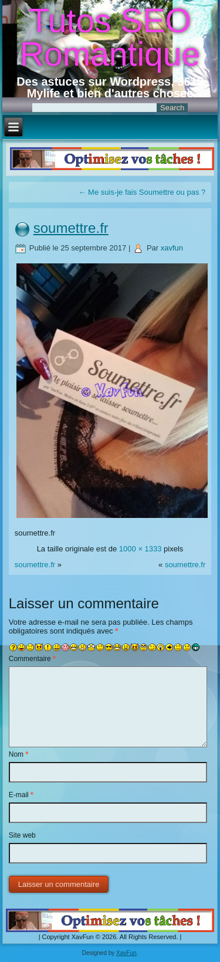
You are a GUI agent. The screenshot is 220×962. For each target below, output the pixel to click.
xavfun (172, 247)
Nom (18, 754)
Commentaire (32, 659)
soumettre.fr (71, 228)
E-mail (21, 795)
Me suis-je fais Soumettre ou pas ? (141, 192)
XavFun (126, 953)
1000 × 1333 (140, 548)
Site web (22, 835)
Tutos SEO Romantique (110, 37)
